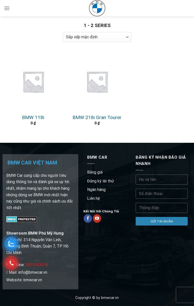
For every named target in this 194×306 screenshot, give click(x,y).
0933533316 (37, 264)
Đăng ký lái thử (100, 181)
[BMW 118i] (33, 81)
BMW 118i (33, 117)
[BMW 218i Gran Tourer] (96, 81)
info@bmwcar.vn (32, 272)
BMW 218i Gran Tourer (97, 117)
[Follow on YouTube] (97, 218)
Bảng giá (95, 172)
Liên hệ (93, 198)
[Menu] (7, 8)
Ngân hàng (96, 189)
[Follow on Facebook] (88, 218)
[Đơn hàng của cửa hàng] (97, 37)
